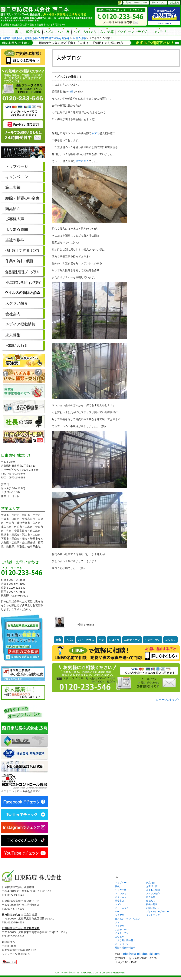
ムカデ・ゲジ (132, 639)
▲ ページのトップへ (168, 699)
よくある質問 (153, 890)
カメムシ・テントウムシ (127, 918)
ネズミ (49, 32)
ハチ (76, 32)
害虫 (18, 32)
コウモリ (160, 32)
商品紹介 (150, 882)
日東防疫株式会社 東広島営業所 (21, 928)
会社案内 (150, 900)
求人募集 (150, 897)
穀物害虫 (33, 32)
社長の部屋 (151, 904)
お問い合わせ (153, 908)
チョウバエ (120, 890)
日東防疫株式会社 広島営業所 (19, 914)
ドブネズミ (82, 161)
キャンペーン (122, 944)
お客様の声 (151, 886)
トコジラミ (120, 893)
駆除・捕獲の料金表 (125, 947)
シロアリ (90, 32)
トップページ (122, 882)
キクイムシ (120, 897)
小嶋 (70, 91)
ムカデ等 (107, 32)
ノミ (117, 922)
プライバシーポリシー (157, 911)
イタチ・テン (134, 32)
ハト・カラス (86, 639)
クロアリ (119, 926)
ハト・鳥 (63, 32)
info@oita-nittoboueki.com (141, 954)
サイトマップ (153, 915)
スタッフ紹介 (153, 893)
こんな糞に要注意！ (125, 940)
